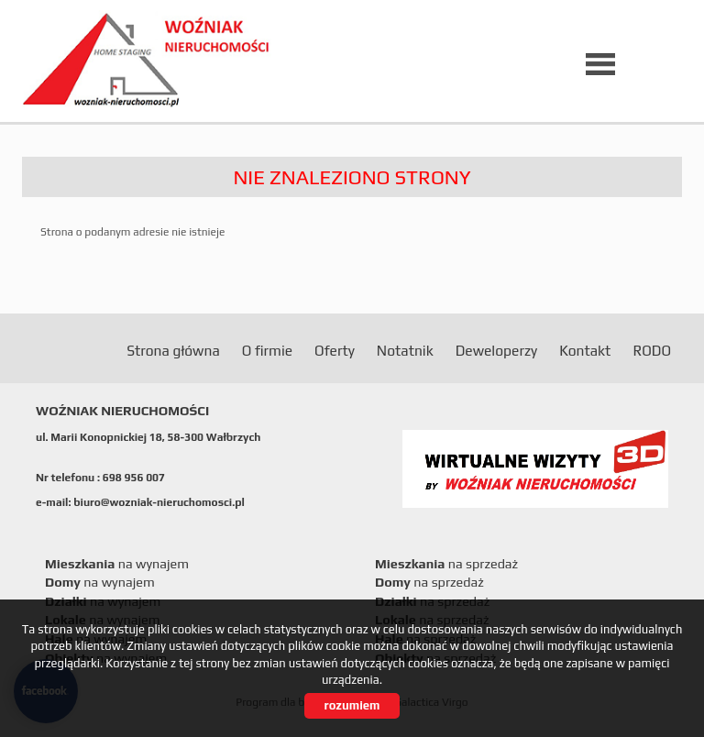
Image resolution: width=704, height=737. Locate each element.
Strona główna (173, 350)
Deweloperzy (496, 350)
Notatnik (405, 350)
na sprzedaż (446, 563)
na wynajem (117, 563)
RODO (651, 350)
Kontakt (584, 350)
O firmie (267, 350)
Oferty (334, 350)
